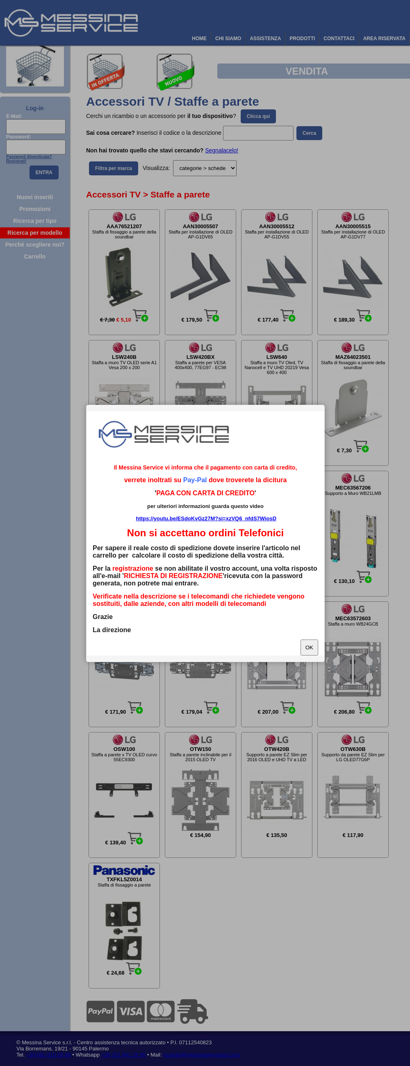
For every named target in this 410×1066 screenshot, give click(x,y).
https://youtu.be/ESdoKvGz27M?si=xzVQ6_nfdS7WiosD (206, 518)
